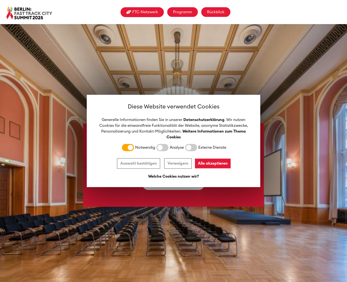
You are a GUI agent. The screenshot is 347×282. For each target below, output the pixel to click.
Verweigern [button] (177, 163)
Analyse (177, 148)
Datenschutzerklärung (203, 120)
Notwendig (145, 148)
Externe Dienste (212, 148)
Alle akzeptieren (213, 163)
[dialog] (173, 141)
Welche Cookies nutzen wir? (173, 176)
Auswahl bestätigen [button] (138, 163)
